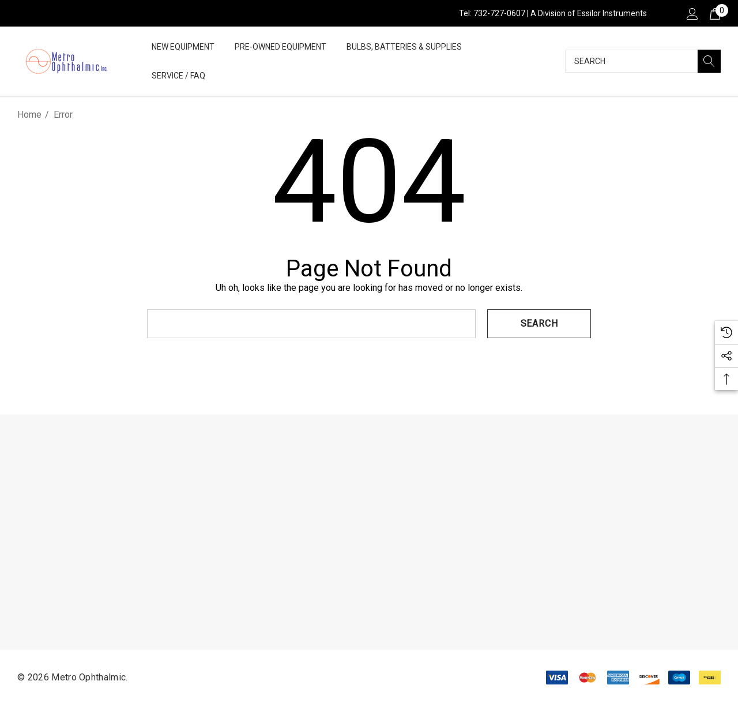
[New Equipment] (183, 47)
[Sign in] (691, 13)
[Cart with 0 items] (714, 13)
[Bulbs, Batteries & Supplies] (404, 47)
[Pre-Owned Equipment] (280, 47)
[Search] (709, 61)
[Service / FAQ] (178, 76)
